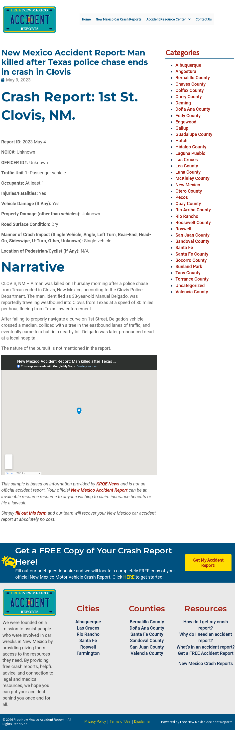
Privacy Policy (95, 722)
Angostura (185, 71)
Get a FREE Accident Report (206, 653)
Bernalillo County (192, 77)
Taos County (187, 272)
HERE (128, 577)
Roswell (183, 228)
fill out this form (31, 513)
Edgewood (185, 121)
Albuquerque (188, 65)
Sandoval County (192, 241)
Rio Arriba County (193, 209)
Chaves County (190, 84)
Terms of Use (120, 722)
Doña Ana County (192, 109)
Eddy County (188, 115)
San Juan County (192, 235)
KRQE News (107, 483)
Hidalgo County (190, 146)
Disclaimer (142, 722)
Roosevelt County (193, 222)
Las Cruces (186, 159)
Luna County (188, 172)
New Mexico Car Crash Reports (118, 19)
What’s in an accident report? (206, 647)
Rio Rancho (186, 216)
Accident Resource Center (168, 19)
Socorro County (191, 260)
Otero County (188, 191)
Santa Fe (184, 247)
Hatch (181, 140)
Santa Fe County (191, 254)
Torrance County (192, 279)
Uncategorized (190, 285)
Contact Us (204, 19)
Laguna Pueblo (190, 153)
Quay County (188, 203)
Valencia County (191, 291)
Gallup (181, 128)
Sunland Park (188, 266)
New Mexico (187, 184)
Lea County (186, 165)
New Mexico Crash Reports (205, 663)
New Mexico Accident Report (99, 490)
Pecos (181, 197)
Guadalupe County (193, 134)
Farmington (88, 653)
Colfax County (189, 90)
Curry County (188, 96)
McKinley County (192, 178)
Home (86, 19)
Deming (183, 102)
